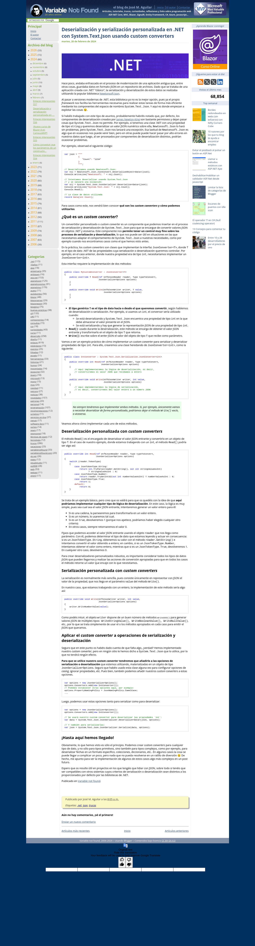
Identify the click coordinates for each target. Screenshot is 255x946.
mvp (32, 384)
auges (33, 290)
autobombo (36, 293)
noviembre (38, 67)
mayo (35, 86)
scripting (34, 414)
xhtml (33, 475)
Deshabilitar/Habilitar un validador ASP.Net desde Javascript (206, 178)
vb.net (33, 456)
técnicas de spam (38, 436)
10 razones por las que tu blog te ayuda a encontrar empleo (216, 138)
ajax (32, 267)
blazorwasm (36, 303)
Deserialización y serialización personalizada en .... (43, 112)
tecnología (35, 440)
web (32, 469)
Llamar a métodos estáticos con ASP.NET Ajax (215, 163)
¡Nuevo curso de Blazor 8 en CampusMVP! (41, 130)
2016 (34, 199)
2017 (34, 194)
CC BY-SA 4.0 (168, 869)
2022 (34, 171)
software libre (37, 423)
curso (33, 332)
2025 (34, 55)
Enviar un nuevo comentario (79, 850)
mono (33, 381)
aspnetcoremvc (37, 284)
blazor (33, 297)
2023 (34, 167)
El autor (171, 7)
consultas (35, 323)
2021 (34, 176)
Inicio (160, 7)
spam (33, 430)
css (32, 326)
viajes (33, 459)
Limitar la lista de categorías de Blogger (217, 190)
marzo (36, 93)
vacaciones (35, 446)
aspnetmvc (35, 287)
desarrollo (35, 336)
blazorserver (36, 300)
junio (35, 82)
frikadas (34, 352)
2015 (34, 203)
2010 (34, 226)
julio (35, 78)
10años (34, 264)
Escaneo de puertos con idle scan (217, 207)
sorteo (33, 427)
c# (31, 313)
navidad (34, 388)
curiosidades (36, 329)
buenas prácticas (38, 310)
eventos (34, 349)
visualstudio (36, 462)
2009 (34, 231)
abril (35, 89)
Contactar (184, 7)
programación (37, 407)
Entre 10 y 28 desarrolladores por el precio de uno (216, 242)
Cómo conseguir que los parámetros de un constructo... (44, 148)
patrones (34, 401)
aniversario (35, 271)
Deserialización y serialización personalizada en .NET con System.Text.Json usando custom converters (123, 32)
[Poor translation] (129, 891)
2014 (34, 208)
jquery (33, 375)
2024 (34, 59)
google (33, 355)
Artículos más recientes (76, 859)
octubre (36, 71)
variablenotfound (38, 449)
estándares (35, 345)
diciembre (38, 63)
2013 (34, 212)
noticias (34, 394)
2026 (34, 50)
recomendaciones (39, 410)
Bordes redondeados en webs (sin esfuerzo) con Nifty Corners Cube (217, 118)
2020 (34, 180)
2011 (34, 221)
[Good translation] (122, 891)
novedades (35, 397)
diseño (33, 339)
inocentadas (36, 368)
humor (33, 365)
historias (34, 362)
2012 (34, 217)
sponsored (35, 433)
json (85, 834)
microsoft (35, 378)
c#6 (32, 316)
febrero (36, 97)
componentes (37, 319)
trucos (33, 443)
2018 (34, 190)
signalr (33, 420)
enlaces (34, 342)
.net (32, 261)
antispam (35, 274)
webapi (34, 472)
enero (35, 162)
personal (34, 404)
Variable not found (89, 810)
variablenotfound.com (41, 453)
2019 (34, 185)
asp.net (34, 277)
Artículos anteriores (176, 859)
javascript (35, 371)
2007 (34, 240)
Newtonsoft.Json (109, 93)
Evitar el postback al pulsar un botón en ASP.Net (209, 151)
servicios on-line (38, 417)
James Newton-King (128, 119)
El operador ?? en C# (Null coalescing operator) (207, 222)
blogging (34, 306)
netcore (34, 391)
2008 (34, 235)
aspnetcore (35, 280)
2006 (34, 244)
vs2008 (33, 466)
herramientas (37, 358)
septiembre (38, 74)
